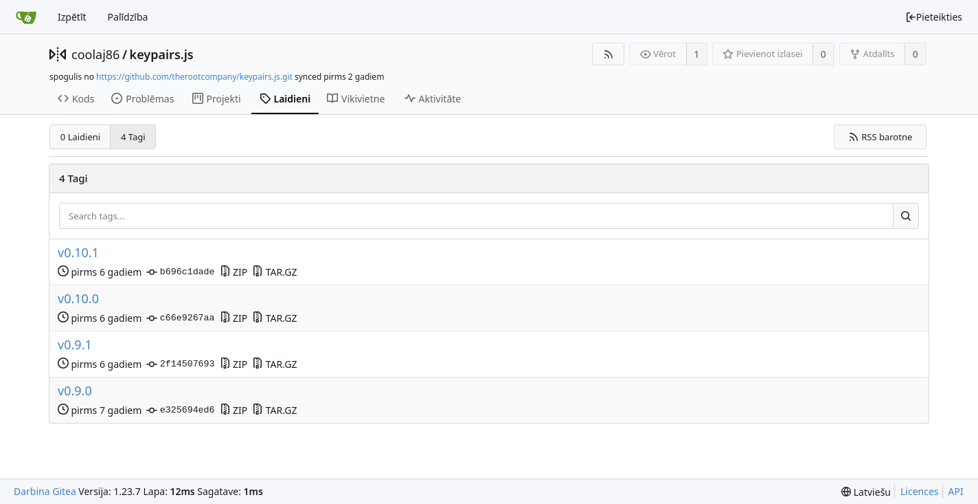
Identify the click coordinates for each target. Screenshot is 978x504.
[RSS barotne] (608, 54)
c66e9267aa (180, 318)
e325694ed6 (180, 410)
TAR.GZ (274, 271)
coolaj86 (95, 54)
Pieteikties (933, 16)
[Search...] (906, 216)
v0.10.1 (78, 253)
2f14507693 (180, 364)
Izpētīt (72, 16)
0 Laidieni (80, 137)
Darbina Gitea (45, 491)
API (956, 491)
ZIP (234, 271)
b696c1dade (180, 272)
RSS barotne (880, 137)
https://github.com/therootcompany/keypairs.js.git (194, 77)
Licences (919, 491)
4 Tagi (133, 137)
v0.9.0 (75, 391)
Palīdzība (128, 16)
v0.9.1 (75, 345)
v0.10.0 (78, 299)
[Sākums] (26, 17)
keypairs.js (162, 54)
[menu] (866, 491)
